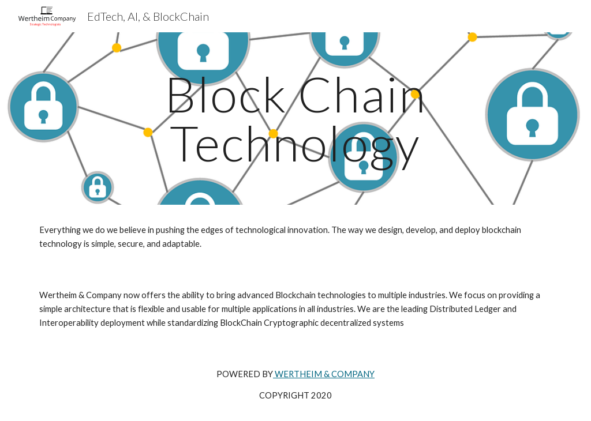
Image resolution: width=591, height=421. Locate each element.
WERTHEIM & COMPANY (324, 374)
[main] (295, 118)
